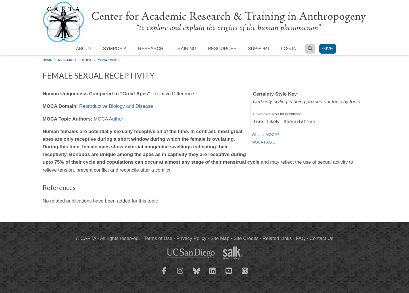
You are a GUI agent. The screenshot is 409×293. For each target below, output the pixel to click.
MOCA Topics (109, 60)
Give (327, 48)
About (83, 48)
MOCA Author (108, 119)
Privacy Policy (191, 238)
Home (47, 60)
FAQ (300, 238)
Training (185, 48)
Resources (222, 48)
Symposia (115, 48)
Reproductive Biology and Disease (116, 106)
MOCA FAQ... (263, 142)
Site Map (219, 238)
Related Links (277, 238)
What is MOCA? (265, 134)
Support (259, 48)
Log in (289, 48)
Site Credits (245, 238)
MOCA (86, 60)
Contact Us (321, 238)
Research (150, 48)
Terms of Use (158, 238)
